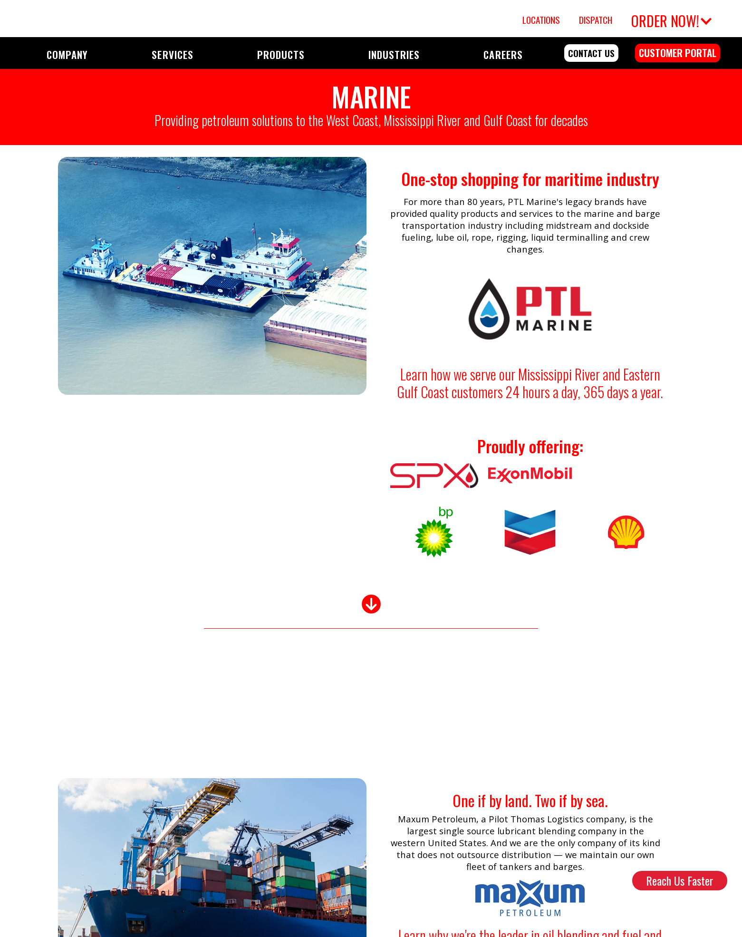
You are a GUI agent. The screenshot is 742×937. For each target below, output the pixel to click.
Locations (541, 20)
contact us (591, 53)
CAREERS (502, 54)
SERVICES (172, 54)
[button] (670, 18)
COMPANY (67, 54)
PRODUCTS (281, 54)
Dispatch (595, 20)
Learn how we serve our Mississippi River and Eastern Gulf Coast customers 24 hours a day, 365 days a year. (530, 383)
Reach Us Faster (679, 880)
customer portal (677, 52)
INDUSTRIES (394, 54)
